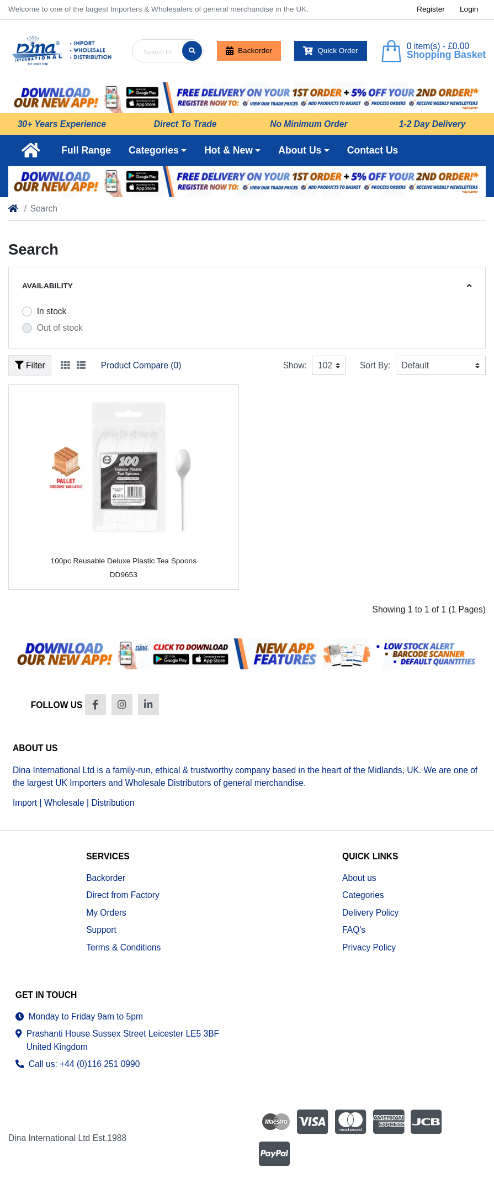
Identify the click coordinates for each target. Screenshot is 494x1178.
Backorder (249, 50)
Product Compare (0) (141, 365)
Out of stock (60, 327)
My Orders (106, 912)
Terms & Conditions (123, 947)
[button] (157, 150)
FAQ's (353, 929)
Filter (30, 365)
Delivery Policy (370, 912)
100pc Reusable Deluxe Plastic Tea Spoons (123, 561)
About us (359, 878)
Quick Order (330, 50)
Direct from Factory (123, 895)
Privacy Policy (369, 947)
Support (101, 929)
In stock (52, 311)
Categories (363, 895)
